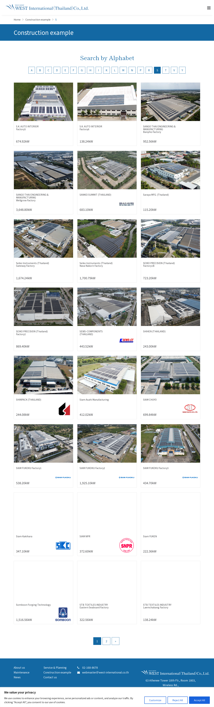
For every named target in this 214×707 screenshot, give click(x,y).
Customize (155, 700)
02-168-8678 (87, 667)
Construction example (37, 19)
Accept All (199, 700)
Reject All (177, 700)
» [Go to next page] (115, 641)
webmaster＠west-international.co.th (103, 672)
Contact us (50, 677)
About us (19, 667)
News (17, 677)
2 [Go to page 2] (106, 641)
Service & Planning (55, 667)
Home (17, 19)
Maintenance (21, 672)
